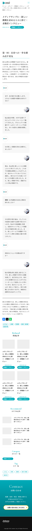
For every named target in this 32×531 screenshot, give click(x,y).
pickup (5, 324)
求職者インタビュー (17, 27)
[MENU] (29, 3)
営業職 (17, 324)
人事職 (11, 324)
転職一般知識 (24, 324)
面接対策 (5, 326)
